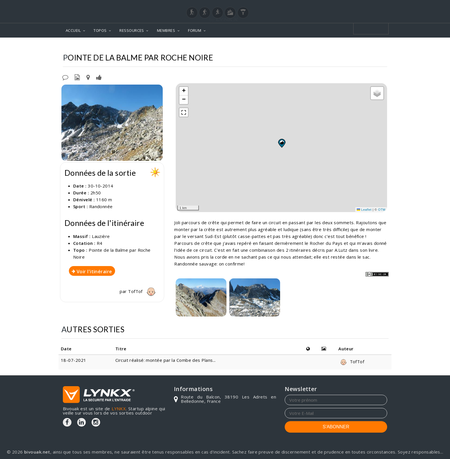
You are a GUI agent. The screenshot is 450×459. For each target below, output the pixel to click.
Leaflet (364, 209)
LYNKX (119, 408)
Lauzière (280, 46)
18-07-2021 (73, 360)
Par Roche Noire (367, 46)
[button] (281, 143)
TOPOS (100, 30)
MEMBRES (166, 30)
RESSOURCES (131, 30)
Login (358, 5)
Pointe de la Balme (319, 46)
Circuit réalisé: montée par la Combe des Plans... (165, 360)
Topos (256, 46)
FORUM (194, 30)
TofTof (143, 291)
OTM (381, 209)
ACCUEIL (73, 30)
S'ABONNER (336, 426)
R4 (99, 243)
